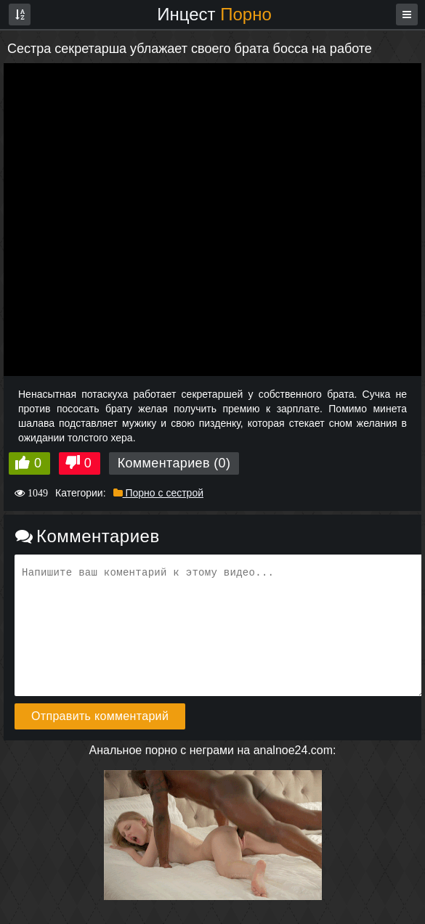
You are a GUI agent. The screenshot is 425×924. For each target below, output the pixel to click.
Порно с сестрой (158, 493)
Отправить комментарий (100, 716)
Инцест (214, 14)
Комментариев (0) (174, 463)
